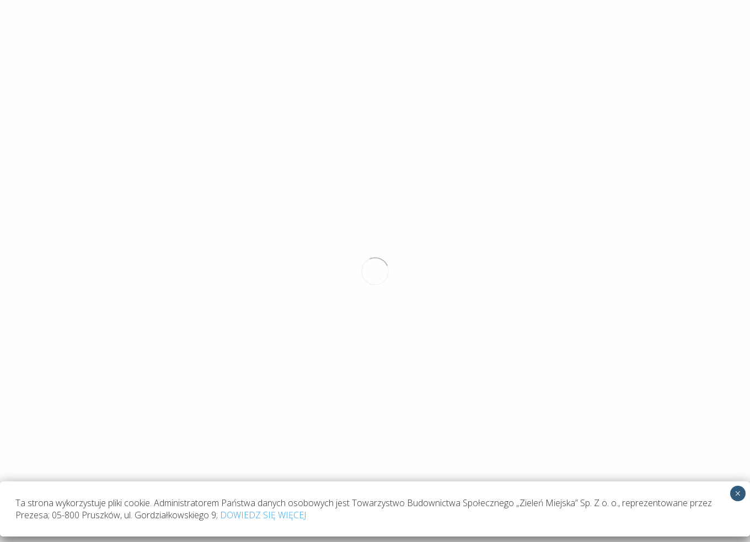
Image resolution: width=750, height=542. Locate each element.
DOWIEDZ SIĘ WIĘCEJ (263, 149)
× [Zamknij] (738, 127)
